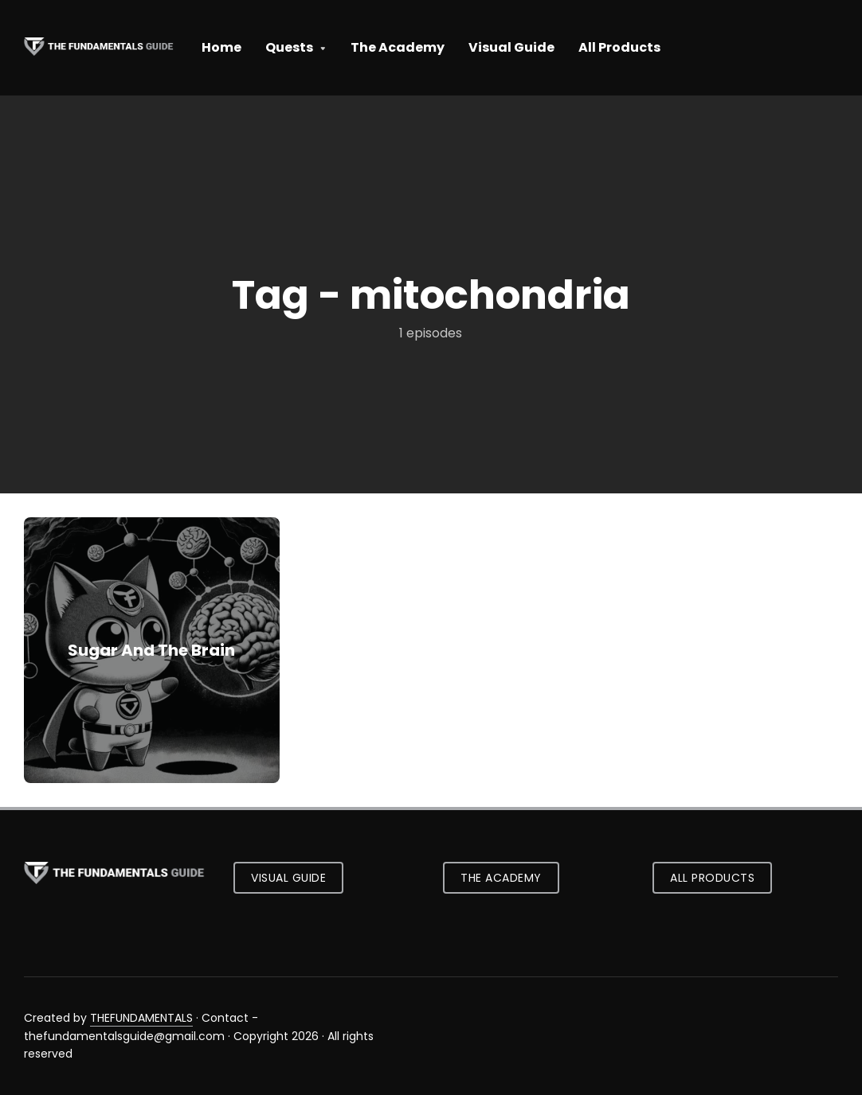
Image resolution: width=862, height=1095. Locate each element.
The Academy (398, 47)
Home (221, 47)
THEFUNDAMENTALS (141, 1018)
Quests (289, 47)
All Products (619, 47)
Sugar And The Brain (151, 650)
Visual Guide (511, 47)
